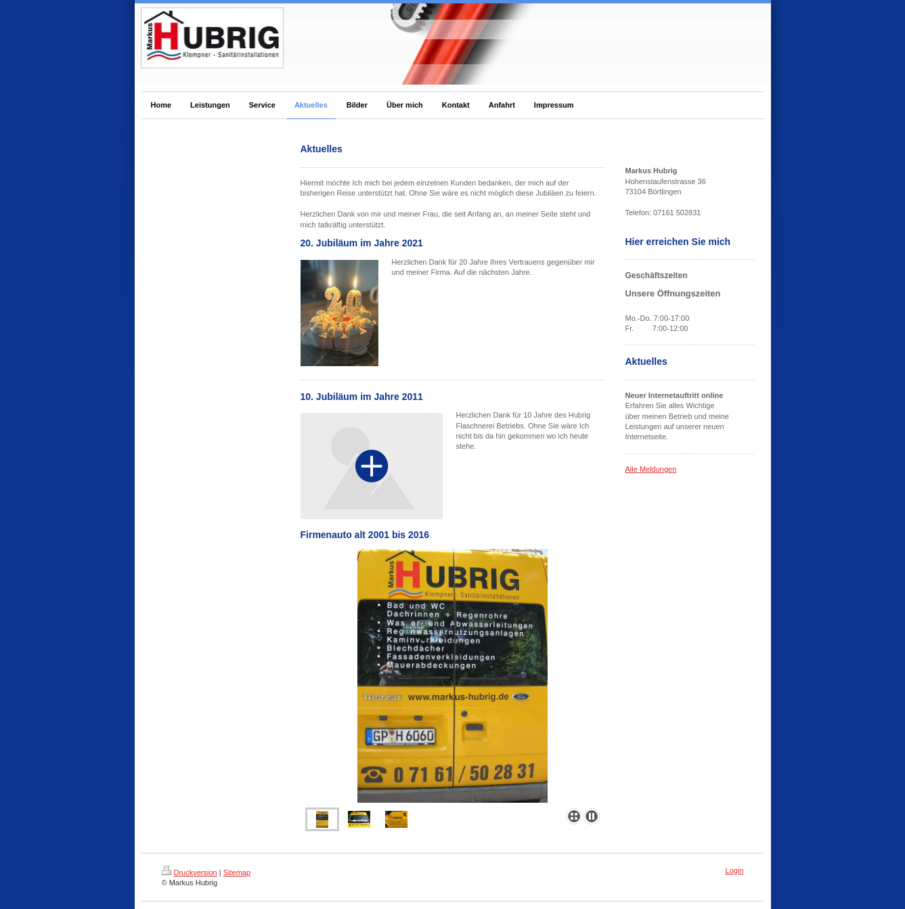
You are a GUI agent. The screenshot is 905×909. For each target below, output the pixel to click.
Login (735, 870)
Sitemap (236, 872)
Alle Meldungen (651, 469)
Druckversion (189, 872)
